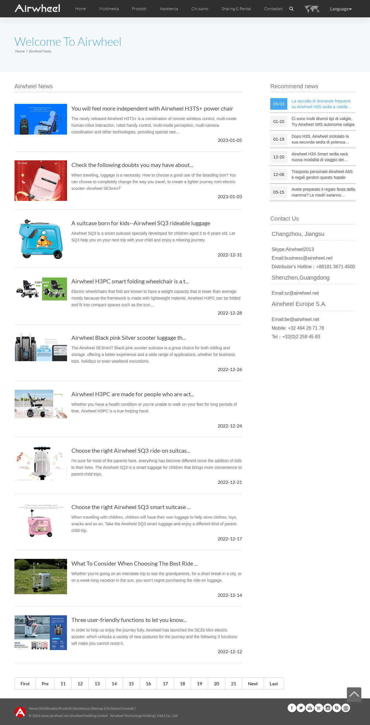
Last (274, 683)
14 (114, 683)
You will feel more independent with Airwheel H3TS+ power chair (152, 108)
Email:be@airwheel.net (295, 319)
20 (216, 683)
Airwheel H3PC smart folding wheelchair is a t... (130, 281)
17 (165, 683)
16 (148, 683)
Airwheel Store (318, 708)
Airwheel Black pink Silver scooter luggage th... (128, 337)
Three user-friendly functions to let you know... (128, 619)
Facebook (292, 708)
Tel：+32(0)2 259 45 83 (296, 336)
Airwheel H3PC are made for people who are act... (132, 393)
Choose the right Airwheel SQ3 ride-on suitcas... (130, 450)
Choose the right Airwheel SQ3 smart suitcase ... (130, 506)
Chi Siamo (112, 708)
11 (63, 683)
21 (233, 683)
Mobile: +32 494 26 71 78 (298, 328)
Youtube (310, 708)
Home (80, 8)
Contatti (128, 708)
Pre (45, 683)
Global (345, 708)
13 (97, 683)
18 (182, 683)
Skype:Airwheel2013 (293, 249)
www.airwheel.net (55, 715)
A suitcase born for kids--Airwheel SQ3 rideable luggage (140, 222)
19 (199, 683)
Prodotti (139, 8)
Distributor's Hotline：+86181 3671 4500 (313, 266)
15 (131, 683)
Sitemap (97, 708)
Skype (336, 708)
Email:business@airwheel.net (302, 258)
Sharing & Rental (236, 8)
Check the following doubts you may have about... (132, 164)
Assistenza (169, 8)
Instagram (327, 708)
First (25, 683)
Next (253, 683)
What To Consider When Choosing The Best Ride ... (134, 563)
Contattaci (273, 8)
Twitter (301, 708)
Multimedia (48, 708)
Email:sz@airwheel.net (295, 293)
